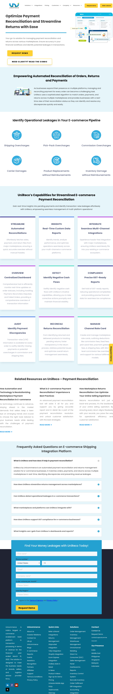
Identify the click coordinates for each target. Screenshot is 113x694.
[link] (9, 5)
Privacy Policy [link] (32, 680)
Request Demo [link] (91, 6)
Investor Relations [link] (34, 635)
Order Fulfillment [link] (76, 683)
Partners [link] (30, 667)
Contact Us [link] (31, 638)
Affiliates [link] (30, 670)
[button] (7, 685)
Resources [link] (76, 5)
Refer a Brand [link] (106, 6)
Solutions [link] (28, 5)
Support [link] (30, 673)
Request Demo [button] (20, 53)
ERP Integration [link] (76, 686)
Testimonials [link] (53, 690)
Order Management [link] (78, 631)
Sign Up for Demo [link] (55, 677)
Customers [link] (55, 5)
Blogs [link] (29, 648)
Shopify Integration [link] (56, 654)
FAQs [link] (50, 686)
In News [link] (51, 670)
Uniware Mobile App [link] (56, 683)
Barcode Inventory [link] (77, 680)
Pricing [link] (47, 5)
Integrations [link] (38, 5)
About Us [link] (30, 631)
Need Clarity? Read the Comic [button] (29, 61)
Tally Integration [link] (55, 651)
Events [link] (29, 657)
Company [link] (66, 5)
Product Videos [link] (54, 673)
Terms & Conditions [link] (34, 677)
